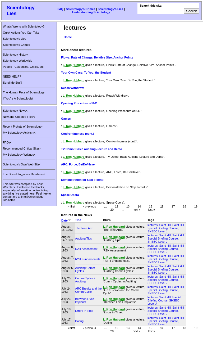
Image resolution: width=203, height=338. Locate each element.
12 (116, 206)
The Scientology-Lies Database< (24, 174)
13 (128, 206)
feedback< (37, 187)
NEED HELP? (12, 76)
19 (195, 206)
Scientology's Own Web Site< (22, 164)
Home (68, 37)
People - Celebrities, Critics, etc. (23, 66)
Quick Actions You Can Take (21, 32)
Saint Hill (165, 225)
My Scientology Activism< (19, 132)
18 (184, 206)
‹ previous (89, 206)
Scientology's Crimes (80, 9)
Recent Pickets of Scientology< (23, 126)
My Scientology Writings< (19, 154)
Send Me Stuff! (12, 82)
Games (66, 118)
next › (136, 209)
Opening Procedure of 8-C (79, 103)
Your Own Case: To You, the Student (86, 72)
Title (78, 220)
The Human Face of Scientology (23, 92)
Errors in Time (84, 310)
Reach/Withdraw (72, 87)
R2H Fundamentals (87, 259)
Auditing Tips (83, 238)
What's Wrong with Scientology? (23, 26)
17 (173, 206)
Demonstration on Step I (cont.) (82, 179)
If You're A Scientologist (18, 98)
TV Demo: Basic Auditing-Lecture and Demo (91, 149)
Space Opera (70, 194)
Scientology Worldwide (17, 60)
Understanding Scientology (91, 12)
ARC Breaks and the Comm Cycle (88, 290)
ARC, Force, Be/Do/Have (78, 164)
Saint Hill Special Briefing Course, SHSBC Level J (165, 228)
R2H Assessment (86, 248)
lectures (152, 225)
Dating (79, 321)
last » (151, 209)
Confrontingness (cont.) (77, 133)
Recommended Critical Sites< (22, 148)
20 (112, 209)
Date (66, 220)
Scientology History (15, 54)
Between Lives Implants (84, 300)
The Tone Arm (84, 228)
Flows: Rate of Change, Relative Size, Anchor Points (97, 57)
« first (71, 206)
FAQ (60, 9)
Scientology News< (15, 110)
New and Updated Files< (19, 116)
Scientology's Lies (110, 9)
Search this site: (151, 5)
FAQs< (7, 142)
